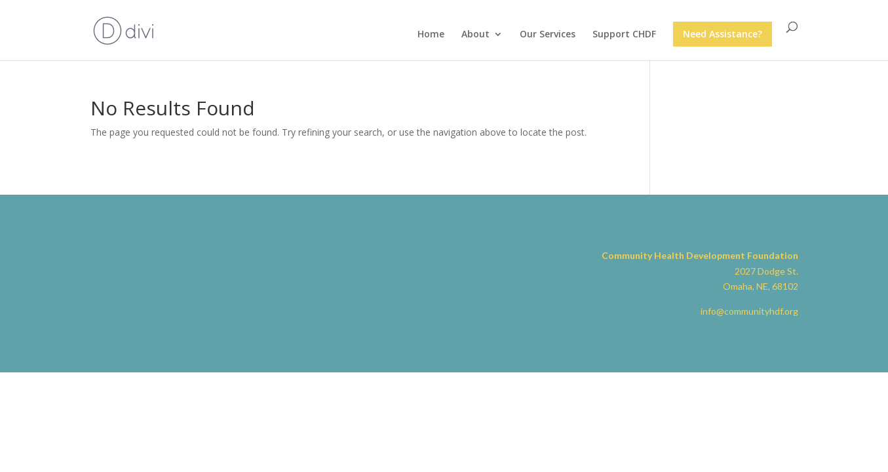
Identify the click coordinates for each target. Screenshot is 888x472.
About (475, 35)
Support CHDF (624, 35)
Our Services (547, 35)
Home (430, 35)
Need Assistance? (722, 34)
